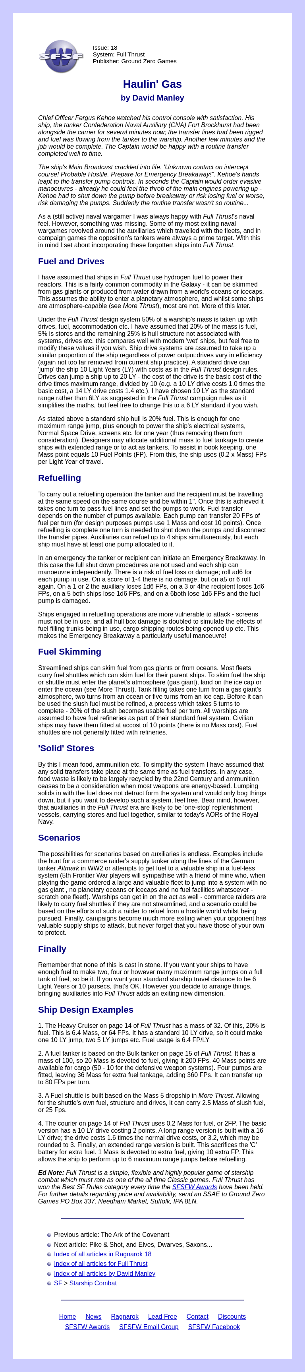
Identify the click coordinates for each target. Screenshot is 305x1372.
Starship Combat (93, 1283)
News (93, 1316)
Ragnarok (125, 1316)
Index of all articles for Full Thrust (100, 1263)
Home (67, 1316)
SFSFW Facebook (214, 1327)
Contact (197, 1316)
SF (58, 1283)
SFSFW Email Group (148, 1327)
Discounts (232, 1316)
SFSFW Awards (194, 1187)
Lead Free (162, 1316)
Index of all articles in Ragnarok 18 (102, 1254)
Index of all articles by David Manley (104, 1273)
